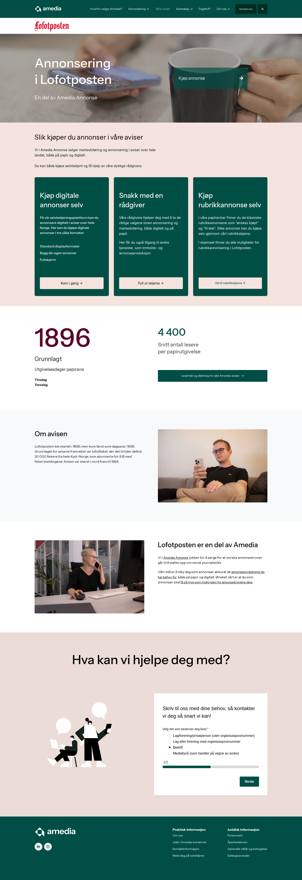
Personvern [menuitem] (235, 835)
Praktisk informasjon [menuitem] (189, 829)
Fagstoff (204, 9)
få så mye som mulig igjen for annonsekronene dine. (220, 582)
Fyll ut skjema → (151, 283)
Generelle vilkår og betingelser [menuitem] (247, 849)
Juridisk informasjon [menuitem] (243, 829)
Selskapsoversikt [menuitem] (238, 855)
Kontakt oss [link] (245, 9)
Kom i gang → (72, 283)
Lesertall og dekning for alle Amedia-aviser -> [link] (212, 376)
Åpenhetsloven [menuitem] (237, 842)
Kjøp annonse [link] (210, 78)
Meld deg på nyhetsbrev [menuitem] (188, 855)
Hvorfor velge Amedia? (106, 9)
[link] (48, 9)
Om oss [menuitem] (178, 835)
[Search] (262, 9)
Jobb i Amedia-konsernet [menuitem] (189, 842)
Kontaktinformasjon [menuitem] (186, 849)
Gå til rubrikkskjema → (230, 283)
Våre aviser (162, 9)
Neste (249, 781)
